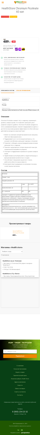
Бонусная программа (20, 369)
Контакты (20, 395)
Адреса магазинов (20, 382)
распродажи (27, 343)
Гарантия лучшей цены (20, 375)
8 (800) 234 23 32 (20, 412)
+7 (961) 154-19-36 (8, 267)
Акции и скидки (20, 372)
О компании (20, 365)
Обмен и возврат (20, 388)
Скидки (17, 343)
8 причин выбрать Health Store (20, 379)
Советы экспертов (20, 392)
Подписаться (20, 356)
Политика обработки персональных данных (20, 426)
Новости (20, 385)
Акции (10, 343)
